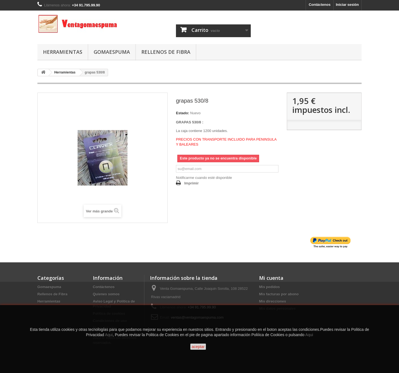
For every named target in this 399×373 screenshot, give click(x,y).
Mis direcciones (272, 301)
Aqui (109, 335)
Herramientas (62, 52)
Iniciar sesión (347, 4)
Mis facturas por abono (279, 294)
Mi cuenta (271, 278)
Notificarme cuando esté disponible (204, 178)
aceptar (198, 346)
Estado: (182, 113)
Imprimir (191, 183)
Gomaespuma (112, 52)
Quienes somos (106, 294)
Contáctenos (320, 4)
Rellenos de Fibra (165, 52)
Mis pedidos (269, 287)
